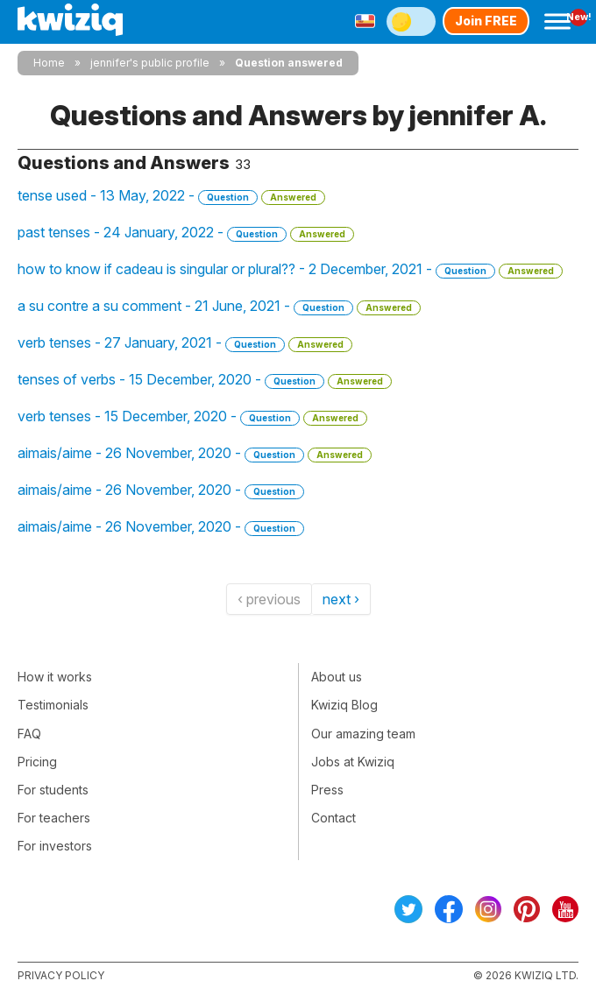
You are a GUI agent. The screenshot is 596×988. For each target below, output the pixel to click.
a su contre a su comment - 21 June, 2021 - (219, 306)
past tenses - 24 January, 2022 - (186, 232)
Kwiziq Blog (344, 704)
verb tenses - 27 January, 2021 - (185, 343)
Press (327, 789)
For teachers (54, 817)
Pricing (37, 761)
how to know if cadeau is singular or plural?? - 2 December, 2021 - (290, 269)
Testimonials (53, 704)
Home (49, 62)
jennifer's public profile (149, 62)
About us (336, 676)
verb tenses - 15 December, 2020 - (192, 416)
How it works (55, 676)
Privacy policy (61, 975)
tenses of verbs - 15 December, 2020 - (205, 379)
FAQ (29, 733)
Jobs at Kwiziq (352, 761)
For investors (55, 845)
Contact (333, 817)
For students (53, 789)
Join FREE (486, 20)
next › (341, 599)
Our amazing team (363, 733)
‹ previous (269, 599)
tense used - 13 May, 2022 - (171, 196)
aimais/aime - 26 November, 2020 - (195, 453)
